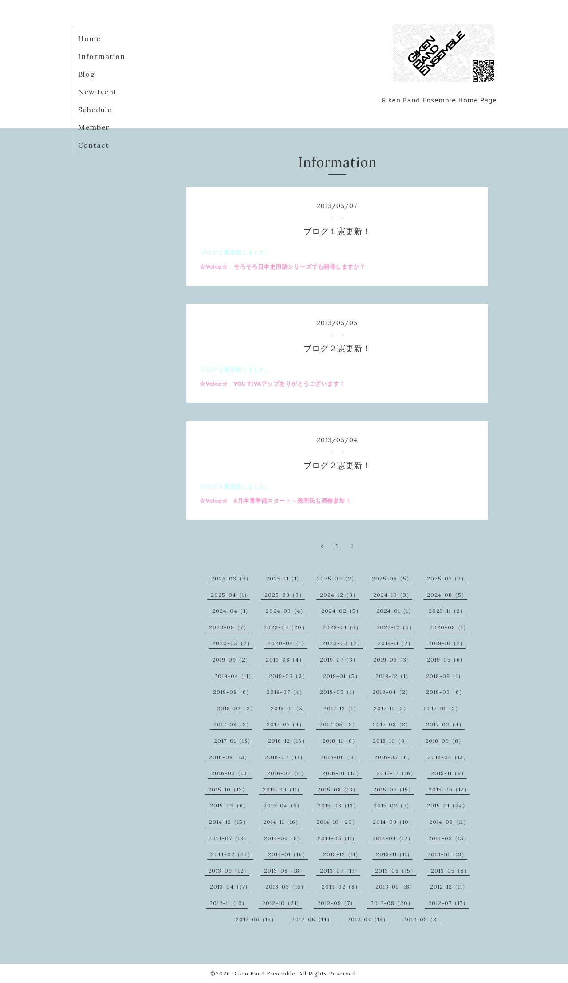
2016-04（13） (448, 757)
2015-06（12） (449, 789)
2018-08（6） (232, 692)
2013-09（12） (228, 870)
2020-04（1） (287, 643)
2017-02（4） (445, 724)
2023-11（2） (447, 610)
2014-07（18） (229, 838)
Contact (93, 145)
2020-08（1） (449, 627)
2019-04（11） (234, 676)
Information (101, 56)
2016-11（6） (340, 740)
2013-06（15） (395, 870)
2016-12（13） (288, 740)
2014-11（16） (282, 822)
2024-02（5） (341, 610)
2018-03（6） (445, 692)
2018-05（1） (339, 692)
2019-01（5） (342, 676)
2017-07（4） (286, 724)
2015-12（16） (396, 773)
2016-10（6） (391, 740)
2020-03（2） (342, 643)
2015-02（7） (393, 805)
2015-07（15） (393, 789)
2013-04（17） (230, 886)
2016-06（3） (339, 757)
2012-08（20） (392, 903)
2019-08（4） (285, 659)
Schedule (95, 109)
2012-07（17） (448, 903)
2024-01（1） (395, 610)
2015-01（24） (447, 805)
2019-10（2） (447, 643)
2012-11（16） (228, 903)
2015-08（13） (338, 789)
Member (94, 127)
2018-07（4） (286, 692)
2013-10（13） (447, 854)
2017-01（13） (233, 740)
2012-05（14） (312, 919)
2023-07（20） (286, 627)
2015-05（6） (229, 805)
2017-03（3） (392, 724)
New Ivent (97, 91)
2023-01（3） (342, 627)
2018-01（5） (289, 708)
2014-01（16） (288, 854)
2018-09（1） (445, 676)
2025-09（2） (337, 578)
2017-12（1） (341, 708)
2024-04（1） (231, 610)
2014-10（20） (337, 822)
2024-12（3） (339, 594)
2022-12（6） (395, 627)
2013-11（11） (394, 854)
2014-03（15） (448, 838)
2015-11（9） (449, 773)
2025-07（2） (447, 578)
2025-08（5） (392, 578)
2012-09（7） (336, 903)
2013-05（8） (450, 870)
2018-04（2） (391, 692)
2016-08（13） (229, 757)
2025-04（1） (230, 594)
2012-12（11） (449, 886)
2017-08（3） (232, 724)
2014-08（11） (449, 822)
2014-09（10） (393, 822)
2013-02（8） (341, 886)
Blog (86, 74)
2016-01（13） (342, 773)
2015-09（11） (283, 789)
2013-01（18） (395, 886)
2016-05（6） (393, 757)
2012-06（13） (256, 919)
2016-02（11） (287, 773)
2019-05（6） (446, 659)
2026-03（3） (231, 578)
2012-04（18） (368, 919)
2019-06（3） (392, 659)
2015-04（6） (283, 805)
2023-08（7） (229, 627)
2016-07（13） (285, 757)
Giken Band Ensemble (264, 973)
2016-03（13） (231, 773)
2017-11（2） (391, 708)
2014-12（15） (228, 822)
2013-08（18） (284, 870)
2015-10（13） (228, 789)
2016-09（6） (444, 740)
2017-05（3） (339, 724)
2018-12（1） (393, 676)
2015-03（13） (338, 805)
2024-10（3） (392, 594)
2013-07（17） (340, 870)
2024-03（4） (286, 610)
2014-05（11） (338, 838)
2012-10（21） (282, 903)
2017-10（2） (442, 708)
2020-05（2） (232, 643)
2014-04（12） (393, 838)
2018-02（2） (236, 708)
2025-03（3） (284, 594)
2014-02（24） (232, 854)
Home (89, 38)
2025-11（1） (284, 578)
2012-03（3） (422, 919)
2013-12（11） (342, 854)
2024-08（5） (447, 594)
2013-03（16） (286, 886)
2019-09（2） (231, 659)
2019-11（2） (396, 643)
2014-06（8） (283, 838)
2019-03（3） (288, 676)
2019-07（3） (339, 659)
